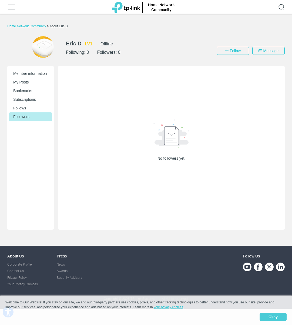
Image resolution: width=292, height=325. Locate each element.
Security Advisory (69, 278)
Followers (21, 117)
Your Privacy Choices (22, 284)
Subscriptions (24, 99)
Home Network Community (27, 26)
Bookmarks (22, 91)
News (61, 264)
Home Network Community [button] (161, 7)
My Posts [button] (21, 82)
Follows (19, 108)
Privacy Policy (17, 278)
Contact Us (15, 271)
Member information (30, 73)
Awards (62, 271)
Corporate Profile (19, 264)
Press (62, 256)
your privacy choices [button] (168, 307)
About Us (15, 256)
